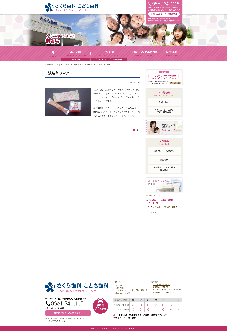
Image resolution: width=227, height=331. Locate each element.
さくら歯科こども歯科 (152, 195)
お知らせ (155, 212)
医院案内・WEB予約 (161, 287)
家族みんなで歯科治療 (123, 293)
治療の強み (120, 288)
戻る (138, 130)
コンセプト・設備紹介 (161, 285)
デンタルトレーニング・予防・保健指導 (131, 290)
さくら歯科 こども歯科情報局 (162, 293)
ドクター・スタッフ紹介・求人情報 (167, 289)
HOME (117, 282)
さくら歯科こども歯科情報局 (164, 207)
